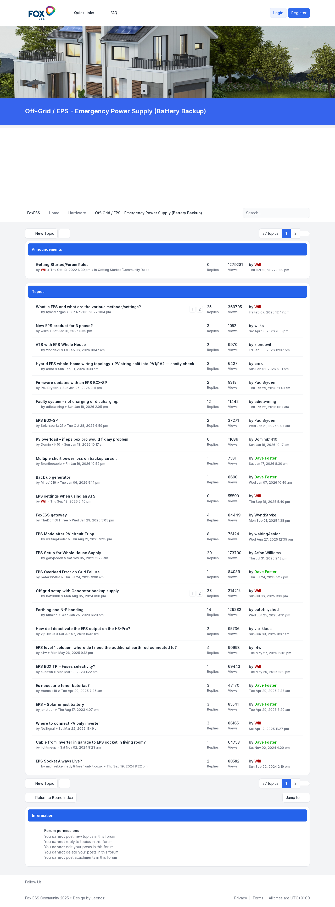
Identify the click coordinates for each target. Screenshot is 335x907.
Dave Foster (265, 458)
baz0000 (53, 596)
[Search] (295, 213)
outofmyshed (266, 609)
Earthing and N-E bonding (59, 609)
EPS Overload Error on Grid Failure (68, 572)
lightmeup (48, 747)
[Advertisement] (167, 164)
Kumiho (52, 615)
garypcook (54, 558)
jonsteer (47, 710)
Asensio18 (49, 691)
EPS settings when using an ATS (66, 496)
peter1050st (50, 577)
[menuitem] (81, 13)
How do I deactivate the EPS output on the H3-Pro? (83, 628)
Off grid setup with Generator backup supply (77, 591)
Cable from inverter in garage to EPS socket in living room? (91, 742)
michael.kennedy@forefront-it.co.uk (74, 766)
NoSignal (48, 728)
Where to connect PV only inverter (68, 723)
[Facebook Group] (45, 882)
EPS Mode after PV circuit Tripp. (65, 534)
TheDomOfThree (54, 520)
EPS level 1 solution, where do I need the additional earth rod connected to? (106, 647)
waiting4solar (56, 539)
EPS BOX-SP (47, 420)
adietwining (55, 407)
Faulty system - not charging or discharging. (77, 401)
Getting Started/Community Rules (123, 270)
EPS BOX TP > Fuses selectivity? (65, 666)
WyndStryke (265, 515)
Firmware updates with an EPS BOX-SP (71, 382)
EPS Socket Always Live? (59, 761)
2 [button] (295, 233)
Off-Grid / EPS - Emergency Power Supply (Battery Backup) (116, 111)
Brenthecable (51, 464)
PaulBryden (50, 388)
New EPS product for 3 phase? (64, 325)
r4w (44, 653)
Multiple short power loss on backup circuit (76, 458)
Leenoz (98, 898)
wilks (45, 331)
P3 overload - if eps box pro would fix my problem (82, 439)
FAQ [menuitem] (110, 12)
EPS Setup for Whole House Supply (68, 553)
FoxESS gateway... (53, 515)
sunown (47, 672)
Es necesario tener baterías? (63, 685)
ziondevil (53, 350)
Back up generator (53, 477)
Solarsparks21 (52, 426)
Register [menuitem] (298, 12)
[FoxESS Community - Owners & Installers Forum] (42, 13)
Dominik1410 (50, 444)
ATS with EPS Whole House (61, 344)
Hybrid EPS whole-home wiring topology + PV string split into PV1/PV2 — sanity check (115, 363)
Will (43, 270)
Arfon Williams (267, 553)
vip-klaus (48, 634)
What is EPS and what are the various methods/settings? (88, 307)
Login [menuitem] (278, 12)
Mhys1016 (48, 482)
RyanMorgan (56, 312)
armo (50, 369)
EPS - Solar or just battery (60, 704)
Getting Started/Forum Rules (62, 264)
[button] (305, 233)
